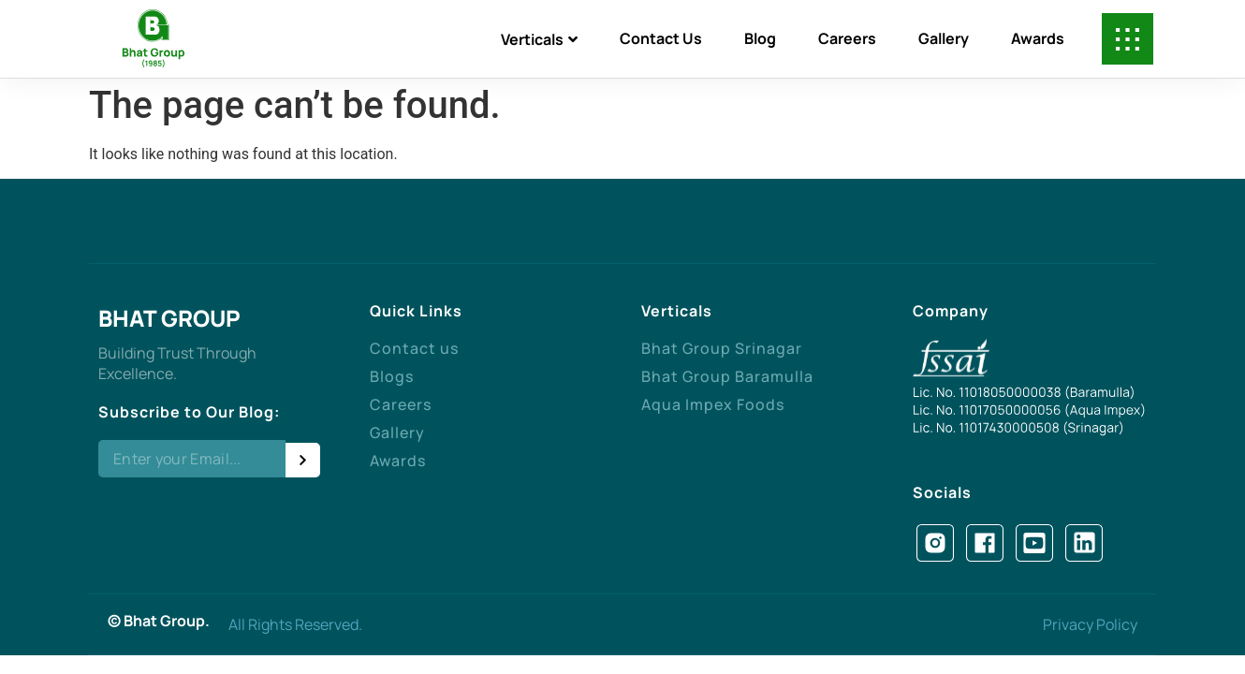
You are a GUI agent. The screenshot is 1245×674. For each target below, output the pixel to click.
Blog (760, 38)
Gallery (943, 38)
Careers (847, 38)
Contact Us (661, 38)
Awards (1037, 38)
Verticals (539, 39)
